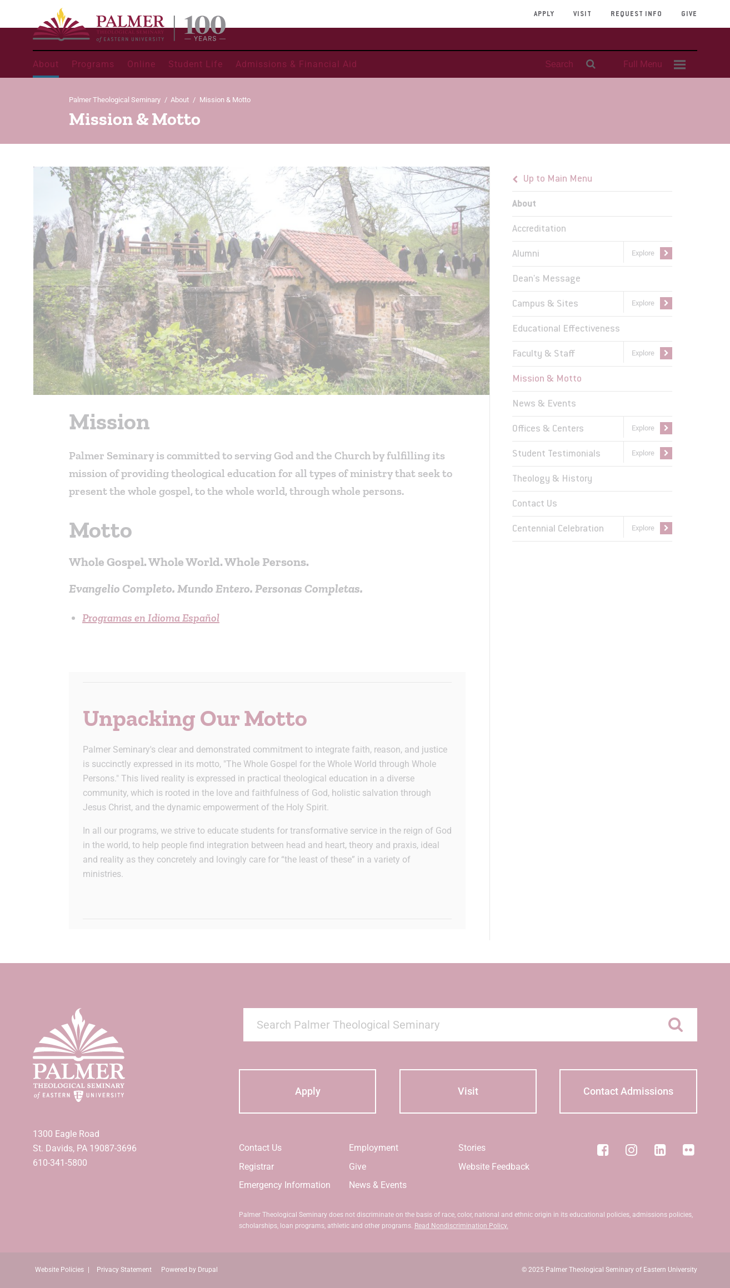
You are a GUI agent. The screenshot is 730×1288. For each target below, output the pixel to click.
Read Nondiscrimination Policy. (461, 1226)
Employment (373, 1147)
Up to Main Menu (557, 179)
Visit (582, 14)
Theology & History (552, 479)
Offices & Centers (548, 429)
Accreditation (539, 229)
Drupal (208, 1270)
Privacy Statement (124, 1270)
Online (141, 64)
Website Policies (59, 1270)
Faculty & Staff (543, 354)
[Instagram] (631, 1149)
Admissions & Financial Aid (296, 64)
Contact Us (534, 504)
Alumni (525, 254)
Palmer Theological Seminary (115, 100)
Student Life (195, 64)
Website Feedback (493, 1166)
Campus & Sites (545, 304)
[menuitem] (652, 64)
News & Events (544, 404)
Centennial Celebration (558, 529)
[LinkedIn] (660, 1149)
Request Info (636, 14)
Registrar (256, 1166)
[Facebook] (602, 1149)
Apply (544, 14)
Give (689, 14)
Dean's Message (546, 279)
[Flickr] (689, 1149)
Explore (643, 253)
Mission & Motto (547, 379)
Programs (93, 64)
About (46, 64)
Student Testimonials (556, 454)
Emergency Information (285, 1185)
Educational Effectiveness (566, 329)
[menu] (592, 354)
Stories (472, 1147)
